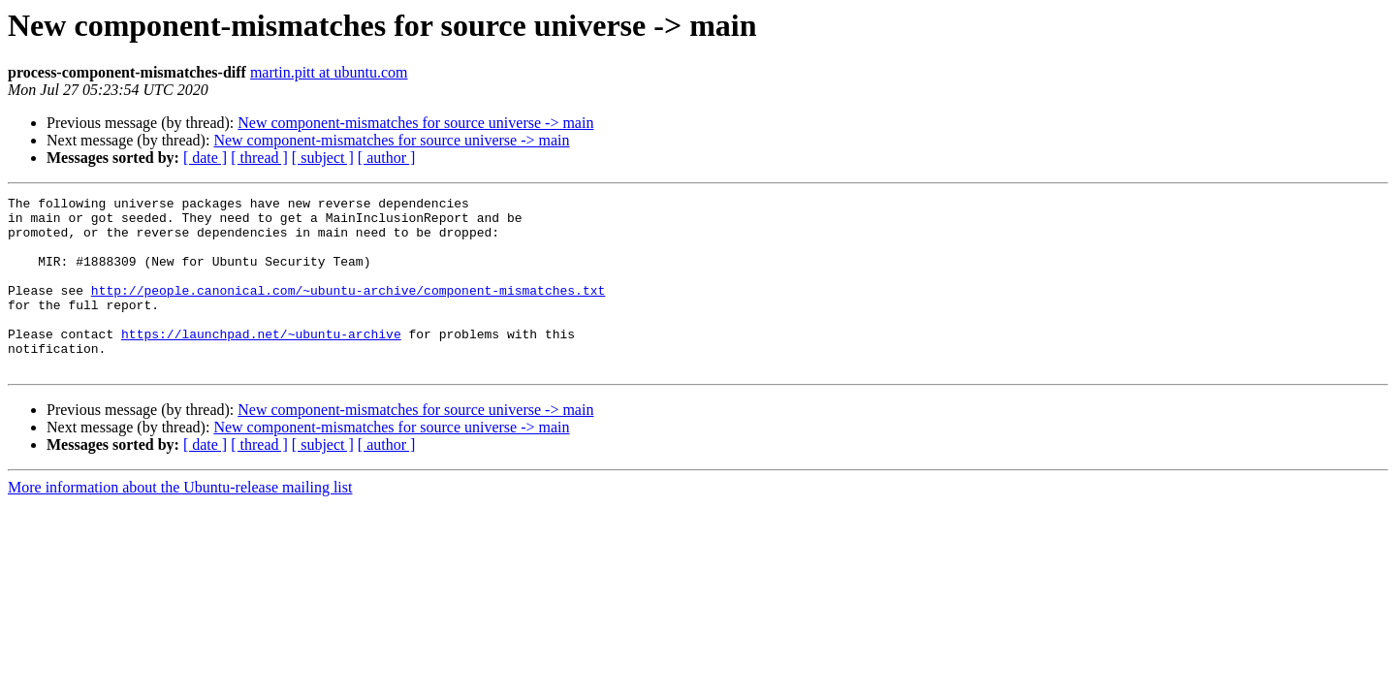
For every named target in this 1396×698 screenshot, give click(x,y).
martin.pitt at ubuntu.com (329, 72)
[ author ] (387, 157)
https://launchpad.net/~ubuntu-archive (261, 362)
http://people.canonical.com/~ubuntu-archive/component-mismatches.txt (348, 310)
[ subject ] (323, 157)
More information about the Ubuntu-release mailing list (180, 522)
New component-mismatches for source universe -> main (415, 122)
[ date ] (205, 157)
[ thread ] (259, 157)
